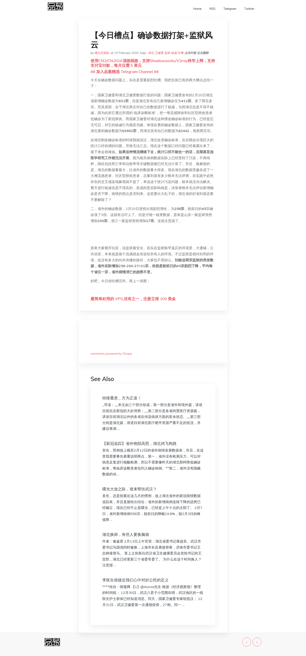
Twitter (249, 9)
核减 (174, 53)
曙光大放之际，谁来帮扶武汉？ (129, 488)
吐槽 (181, 53)
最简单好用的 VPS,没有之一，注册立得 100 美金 (133, 298)
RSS (212, 9)
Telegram (229, 9)
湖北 (151, 53)
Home (197, 9)
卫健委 (159, 53)
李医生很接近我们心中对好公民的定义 (135, 579)
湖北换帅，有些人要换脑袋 (125, 534)
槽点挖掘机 (102, 53)
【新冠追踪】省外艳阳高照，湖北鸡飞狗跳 (139, 443)
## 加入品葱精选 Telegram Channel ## (125, 71)
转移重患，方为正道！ (121, 397)
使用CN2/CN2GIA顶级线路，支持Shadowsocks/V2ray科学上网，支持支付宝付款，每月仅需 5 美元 (153, 63)
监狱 (167, 53)
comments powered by (111, 353)
